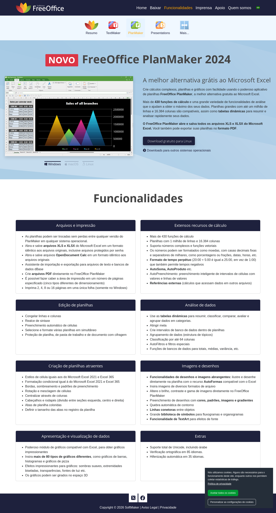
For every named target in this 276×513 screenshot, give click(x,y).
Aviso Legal (149, 507)
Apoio (220, 8)
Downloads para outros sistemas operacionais (177, 150)
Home (141, 8)
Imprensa (204, 8)
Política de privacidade (219, 483)
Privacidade (168, 507)
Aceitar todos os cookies (223, 493)
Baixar (155, 8)
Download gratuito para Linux (170, 141)
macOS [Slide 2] (71, 163)
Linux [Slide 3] (88, 163)
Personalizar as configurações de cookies (231, 502)
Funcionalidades (178, 8)
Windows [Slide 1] (52, 163)
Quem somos (239, 8)
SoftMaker (132, 507)
